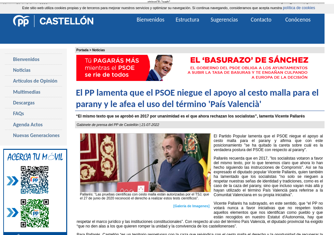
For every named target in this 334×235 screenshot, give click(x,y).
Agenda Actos (28, 124)
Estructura (187, 19)
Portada (82, 50)
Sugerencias (224, 19)
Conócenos (298, 19)
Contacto (261, 19)
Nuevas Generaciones (36, 135)
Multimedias (26, 92)
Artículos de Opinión (35, 81)
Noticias (98, 50)
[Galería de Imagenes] (192, 206)
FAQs (18, 113)
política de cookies (299, 8)
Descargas (24, 103)
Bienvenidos (26, 59)
